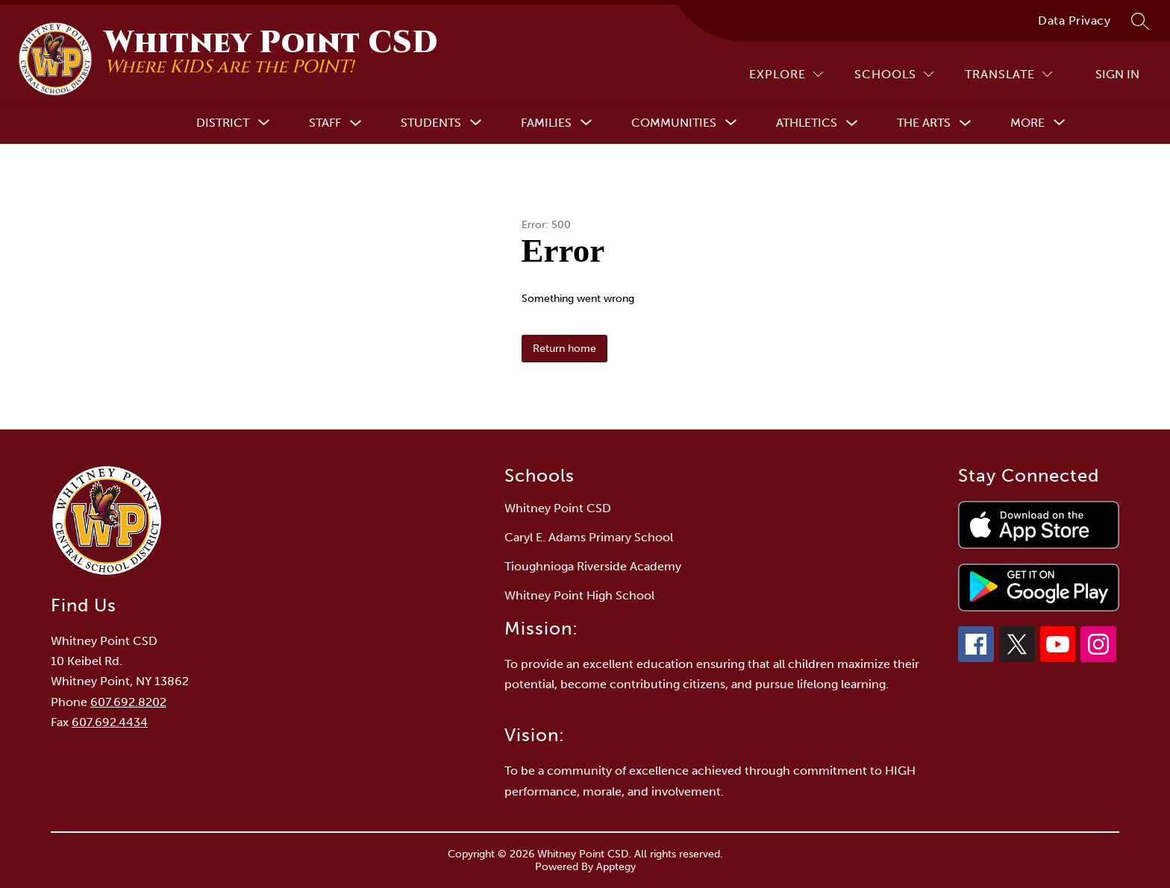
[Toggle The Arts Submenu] (966, 123)
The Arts (924, 123)
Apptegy (616, 866)
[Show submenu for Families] (546, 123)
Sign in (1117, 74)
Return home (564, 348)
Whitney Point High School (579, 595)
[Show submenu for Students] (431, 123)
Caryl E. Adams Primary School (588, 537)
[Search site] (1140, 21)
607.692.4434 (110, 722)
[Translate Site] (1008, 74)
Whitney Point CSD (557, 508)
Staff (325, 123)
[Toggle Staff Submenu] (356, 123)
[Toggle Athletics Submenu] (852, 123)
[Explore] (786, 74)
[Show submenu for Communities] (673, 123)
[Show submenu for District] (222, 123)
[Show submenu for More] (1027, 123)
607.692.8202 (128, 702)
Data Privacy (1074, 20)
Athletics (806, 123)
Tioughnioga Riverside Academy (592, 566)
